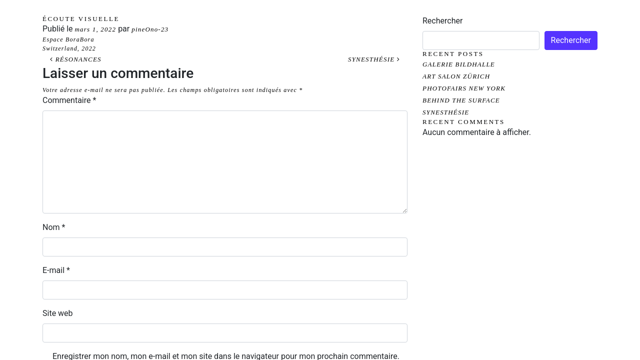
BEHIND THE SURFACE (461, 100)
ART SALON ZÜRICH (456, 76)
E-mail (56, 270)
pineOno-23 (150, 29)
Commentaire (69, 100)
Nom (53, 227)
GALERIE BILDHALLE (458, 64)
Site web (57, 313)
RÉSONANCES (76, 59)
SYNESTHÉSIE (374, 59)
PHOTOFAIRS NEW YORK (464, 88)
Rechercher (442, 21)
